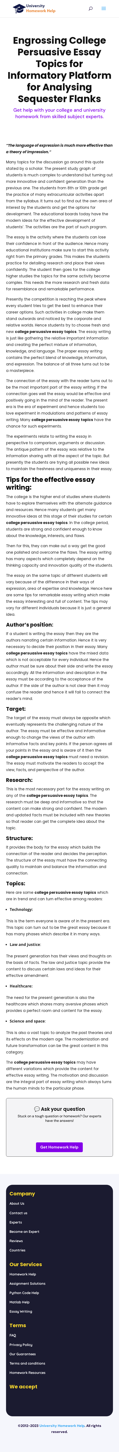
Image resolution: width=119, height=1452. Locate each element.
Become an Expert (24, 1231)
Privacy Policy (20, 1345)
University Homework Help (62, 1425)
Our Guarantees (22, 1354)
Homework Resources (27, 1372)
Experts (15, 1222)
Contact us (18, 1213)
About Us (16, 1203)
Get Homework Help (59, 1147)
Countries (17, 1250)
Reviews (16, 1241)
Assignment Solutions (27, 1283)
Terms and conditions (27, 1363)
